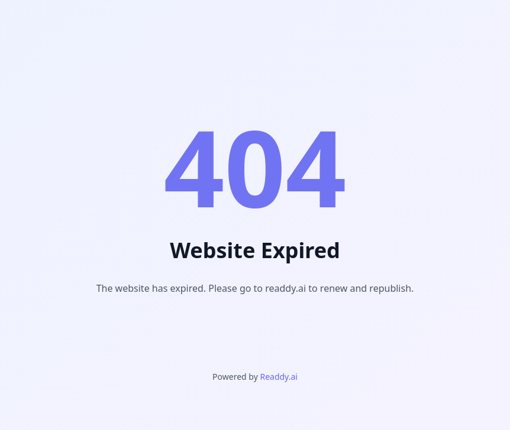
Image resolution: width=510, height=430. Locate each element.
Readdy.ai (278, 376)
